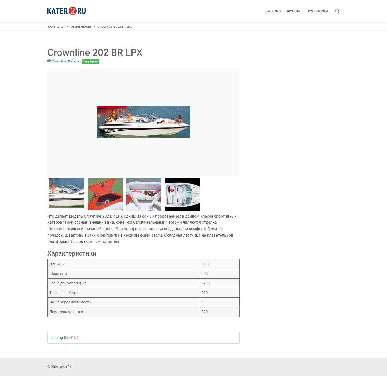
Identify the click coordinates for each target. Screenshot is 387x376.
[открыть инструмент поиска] (337, 11)
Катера (73, 61)
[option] (143, 122)
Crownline (59, 61)
